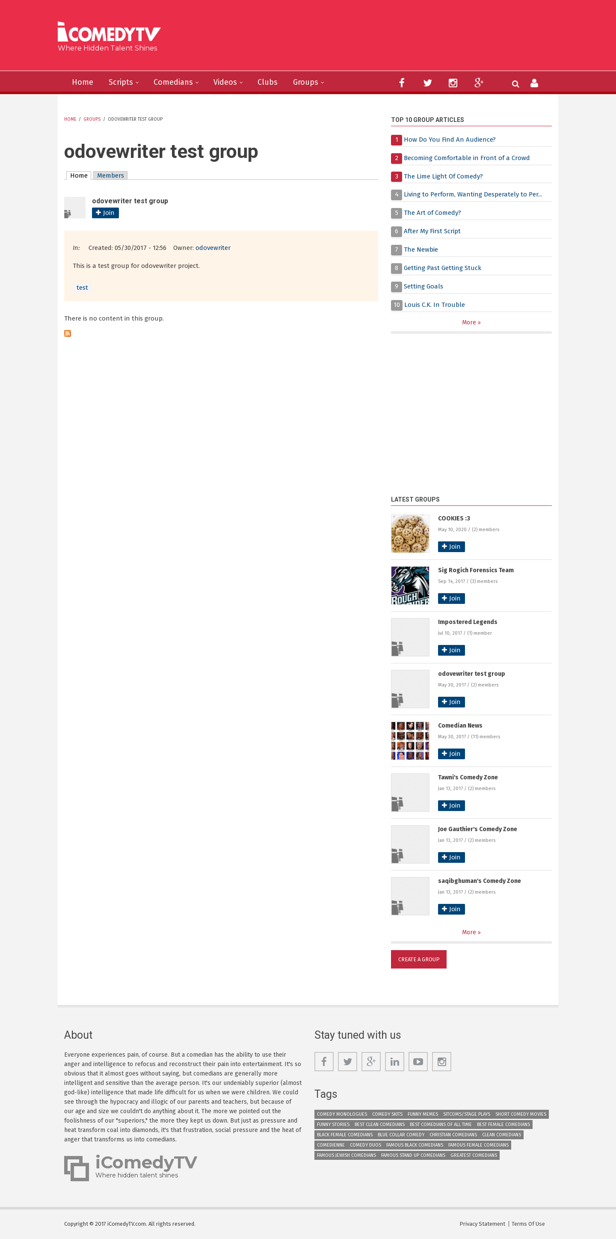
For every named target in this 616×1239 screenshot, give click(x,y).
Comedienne (331, 1145)
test (82, 287)
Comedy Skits (387, 1114)
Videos (225, 82)
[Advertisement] (374, 38)
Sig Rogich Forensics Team (476, 570)
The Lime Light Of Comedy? (443, 176)
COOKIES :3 (454, 518)
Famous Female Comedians (478, 1145)
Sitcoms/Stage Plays (466, 1114)
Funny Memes (423, 1114)
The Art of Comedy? (432, 213)
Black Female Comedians (345, 1135)
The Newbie (421, 249)
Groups (305, 82)
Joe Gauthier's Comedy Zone (477, 829)
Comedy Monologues (342, 1114)
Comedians (173, 82)
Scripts (121, 82)
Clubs (268, 82)
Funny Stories (333, 1124)
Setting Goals (423, 286)
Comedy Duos (365, 1145)
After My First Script (432, 231)
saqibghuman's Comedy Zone (479, 881)
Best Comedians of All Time (441, 1124)
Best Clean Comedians (380, 1124)
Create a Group (419, 959)
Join (109, 213)
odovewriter (213, 248)
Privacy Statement (482, 1224)
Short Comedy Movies (520, 1114)
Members (110, 175)
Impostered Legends (468, 622)
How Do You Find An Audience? (450, 139)
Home (82, 82)
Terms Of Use (528, 1224)
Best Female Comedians (503, 1124)
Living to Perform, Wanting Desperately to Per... (473, 194)
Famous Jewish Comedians (346, 1155)
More (470, 322)
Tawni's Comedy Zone (468, 777)
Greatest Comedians (473, 1155)
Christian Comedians (453, 1135)
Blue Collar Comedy (401, 1135)
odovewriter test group (471, 673)
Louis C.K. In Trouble (434, 305)
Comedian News (460, 725)
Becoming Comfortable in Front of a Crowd (467, 158)
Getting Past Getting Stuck (442, 268)
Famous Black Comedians (414, 1145)
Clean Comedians (501, 1135)
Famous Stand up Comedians (413, 1155)
